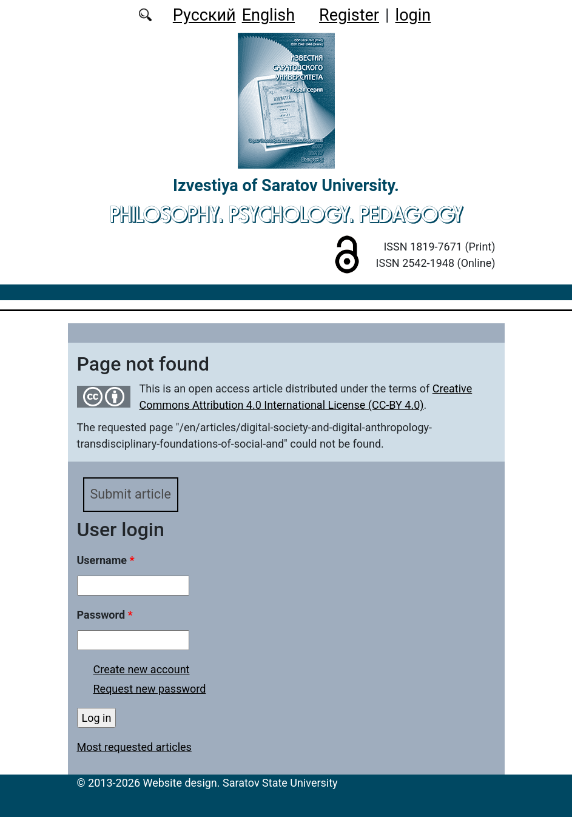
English (268, 15)
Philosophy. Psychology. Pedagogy (286, 214)
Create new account (141, 669)
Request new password (149, 688)
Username (106, 560)
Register (349, 15)
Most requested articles (134, 747)
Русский (204, 15)
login (413, 15)
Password (105, 614)
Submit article (130, 494)
